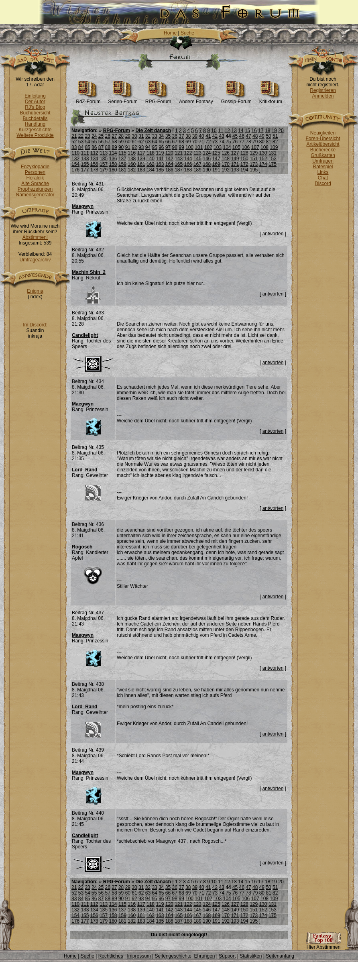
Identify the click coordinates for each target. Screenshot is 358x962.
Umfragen (323, 161)
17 (260, 130)
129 (254, 153)
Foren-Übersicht (322, 138)
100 (189, 147)
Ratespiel (323, 166)
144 (188, 158)
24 (94, 136)
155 (85, 164)
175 (272, 164)
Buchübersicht (35, 113)
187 (179, 170)
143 (179, 158)
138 (132, 158)
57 (107, 142)
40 (201, 136)
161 (141, 164)
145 (197, 158)
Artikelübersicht (322, 144)
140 (150, 158)
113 (104, 153)
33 (154, 136)
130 (263, 153)
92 (134, 147)
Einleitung (35, 96)
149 (235, 158)
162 (150, 164)
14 (240, 130)
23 (87, 136)
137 (122, 158)
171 (235, 164)
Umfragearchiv (35, 260)
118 (150, 153)
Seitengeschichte (173, 956)
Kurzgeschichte (34, 129)
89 (114, 147)
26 (107, 136)
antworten (273, 233)
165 (179, 164)
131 (272, 153)
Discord (323, 183)
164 (169, 164)
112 (94, 153)
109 (274, 147)
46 (241, 136)
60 (127, 142)
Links (322, 172)
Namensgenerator (35, 195)
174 (263, 164)
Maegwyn (83, 206)
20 (280, 130)
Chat (323, 178)
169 (216, 164)
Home (170, 33)
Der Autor (35, 101)
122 (188, 153)
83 (74, 147)
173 (254, 164)
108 (264, 147)
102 (208, 147)
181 (122, 170)
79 (255, 142)
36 (174, 136)
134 (94, 158)
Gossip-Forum (236, 99)
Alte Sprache (35, 183)
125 (216, 153)
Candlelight (85, 335)
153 (272, 158)
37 (181, 136)
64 (154, 142)
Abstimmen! (35, 237)
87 (101, 147)
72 (208, 142)
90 (121, 147)
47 (248, 136)
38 (188, 136)
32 (148, 136)
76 (235, 142)
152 (263, 158)
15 (247, 130)
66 (168, 142)
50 (268, 136)
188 (188, 170)
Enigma (35, 291)
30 (134, 136)
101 (199, 147)
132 (75, 158)
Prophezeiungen (35, 189)
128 (244, 153)
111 (85, 153)
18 (267, 130)
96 (161, 147)
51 (275, 136)
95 (154, 147)
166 (188, 164)
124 (207, 153)
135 (104, 158)
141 (160, 158)
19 (274, 130)
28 (121, 136)
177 (85, 170)
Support (227, 956)
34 (161, 136)
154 (75, 164)
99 (181, 147)
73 (215, 142)
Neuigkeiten (323, 133)
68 (181, 142)
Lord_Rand (84, 470)
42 (215, 136)
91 (127, 147)
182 (132, 170)
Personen (35, 172)
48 (255, 136)
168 (207, 164)
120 (169, 153)
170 (226, 164)
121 (179, 153)
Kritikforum (270, 99)
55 (94, 142)
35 (168, 136)
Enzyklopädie (35, 166)
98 (174, 147)
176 (75, 170)
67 (174, 142)
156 (94, 164)
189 (197, 170)
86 (94, 147)
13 (233, 130)
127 (235, 153)
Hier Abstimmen (323, 945)
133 (85, 158)
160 (132, 164)
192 (226, 170)
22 (80, 136)
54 (87, 142)
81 (268, 142)
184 (150, 170)
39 (194, 136)
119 (160, 153)
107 (255, 147)
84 (80, 147)
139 (141, 158)
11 (220, 130)
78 (248, 142)
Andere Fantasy (196, 99)
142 (169, 158)
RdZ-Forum (88, 99)
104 (227, 147)
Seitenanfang (280, 956)
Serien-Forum (122, 99)
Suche (187, 33)
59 (121, 142)
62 (141, 142)
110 (75, 153)
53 (80, 142)
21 (74, 136)
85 (87, 147)
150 (244, 158)
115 (122, 153)
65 (161, 142)
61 (134, 142)
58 (114, 142)
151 (254, 158)
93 (141, 147)
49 (261, 136)
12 (227, 130)
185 (160, 170)
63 (148, 142)
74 (221, 142)
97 (168, 147)
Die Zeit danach (153, 130)
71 (201, 142)
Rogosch (82, 547)
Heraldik (35, 178)
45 (235, 136)
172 (244, 164)
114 (113, 153)
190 (207, 170)
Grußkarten (323, 155)
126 (226, 153)
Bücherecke (323, 150)
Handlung (35, 124)
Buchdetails (34, 118)
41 (208, 136)
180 (113, 170)
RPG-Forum (158, 99)
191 (216, 170)
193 (235, 170)
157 (104, 164)
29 (127, 136)
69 (188, 142)
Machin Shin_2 (89, 272)
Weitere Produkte (35, 135)
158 (113, 164)
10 (213, 130)
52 (74, 142)
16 (254, 130)
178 (94, 170)
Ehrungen (204, 956)
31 (141, 136)
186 (169, 170)
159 (122, 164)
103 (218, 147)
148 (226, 158)
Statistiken (251, 956)
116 (132, 153)
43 (221, 136)
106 (246, 147)
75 (228, 142)
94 (148, 147)
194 (244, 170)
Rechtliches (110, 956)
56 (101, 142)
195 (254, 170)
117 (141, 153)
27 (114, 136)
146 (207, 158)
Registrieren (323, 90)
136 (113, 158)
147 (216, 158)
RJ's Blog (35, 107)
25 (101, 136)
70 (194, 142)
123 (197, 153)
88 (107, 147)
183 (141, 170)
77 (241, 142)
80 (261, 142)
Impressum (139, 956)
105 (236, 147)
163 (160, 164)
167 (197, 164)
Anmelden (323, 96)
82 (275, 142)
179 (104, 170)
